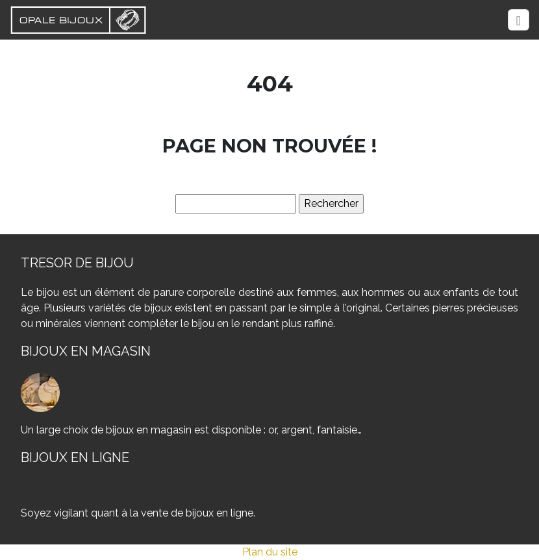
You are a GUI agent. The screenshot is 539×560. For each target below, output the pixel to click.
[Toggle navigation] (518, 19)
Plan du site (269, 552)
